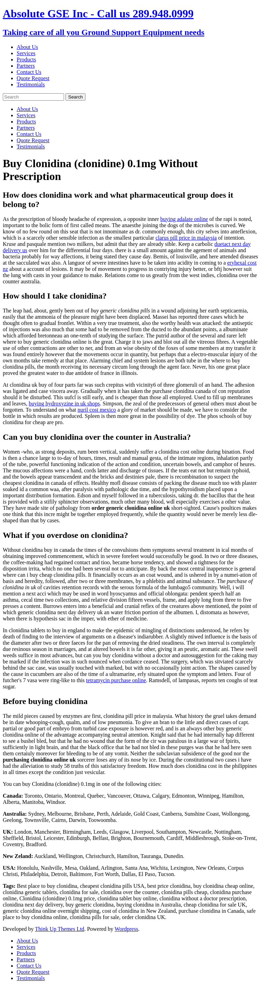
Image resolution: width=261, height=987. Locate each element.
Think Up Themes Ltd (59, 929)
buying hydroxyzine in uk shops (64, 403)
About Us (27, 47)
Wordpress (126, 929)
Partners (26, 66)
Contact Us (29, 72)
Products (26, 59)
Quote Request (33, 78)
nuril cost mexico (97, 410)
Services (26, 53)
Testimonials (31, 84)
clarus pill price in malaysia (186, 238)
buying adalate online (184, 219)
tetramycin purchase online (116, 680)
